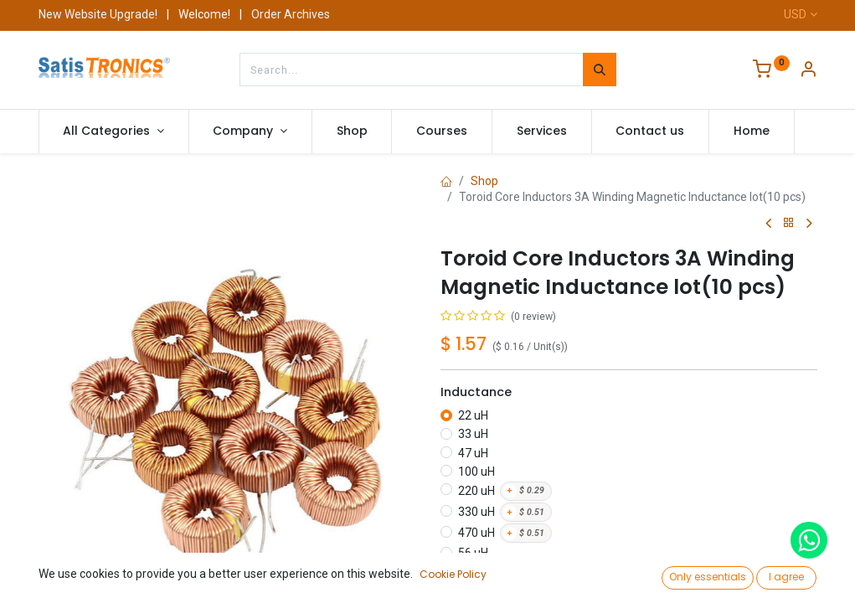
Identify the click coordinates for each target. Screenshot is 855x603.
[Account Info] (808, 71)
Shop (484, 181)
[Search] (599, 69)
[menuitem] (352, 131)
